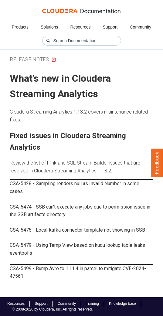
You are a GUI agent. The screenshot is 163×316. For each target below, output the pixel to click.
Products (20, 27)
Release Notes (29, 59)
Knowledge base (122, 303)
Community (140, 27)
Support (110, 27)
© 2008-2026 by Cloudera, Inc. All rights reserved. (52, 309)
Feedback (157, 163)
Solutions (49, 27)
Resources (80, 27)
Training (92, 303)
